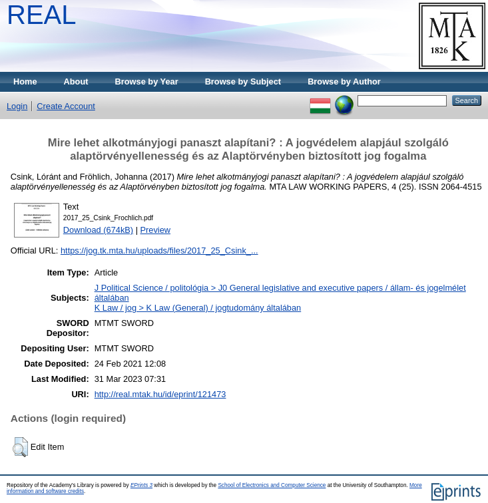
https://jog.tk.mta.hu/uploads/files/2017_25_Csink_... (159, 250)
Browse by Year (146, 81)
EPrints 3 (141, 485)
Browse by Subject (243, 81)
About (76, 81)
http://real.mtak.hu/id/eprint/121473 (160, 394)
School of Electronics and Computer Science (272, 485)
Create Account (66, 106)
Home (25, 81)
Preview (155, 230)
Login (17, 106)
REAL (42, 14)
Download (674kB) (98, 230)
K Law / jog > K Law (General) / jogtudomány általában (198, 308)
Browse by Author (344, 81)
